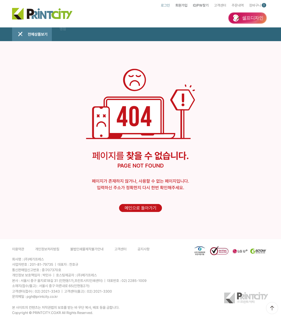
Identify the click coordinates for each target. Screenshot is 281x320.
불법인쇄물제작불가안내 (86, 249)
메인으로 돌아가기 (140, 208)
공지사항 (143, 249)
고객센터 (220, 5)
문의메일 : (35, 296)
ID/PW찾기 (201, 5)
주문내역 (238, 5)
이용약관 (18, 249)
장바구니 (257, 5)
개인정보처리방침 (47, 249)
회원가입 (181, 5)
